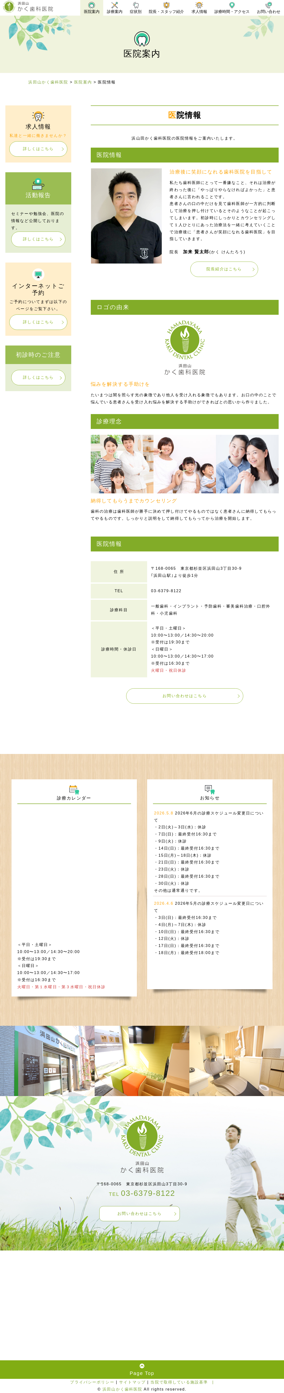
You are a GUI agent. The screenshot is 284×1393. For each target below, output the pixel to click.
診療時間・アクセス (231, 8)
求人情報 (198, 8)
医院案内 (89, 8)
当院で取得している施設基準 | (182, 1382)
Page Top (142, 1369)
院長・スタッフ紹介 (165, 8)
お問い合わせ (268, 8)
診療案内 (112, 8)
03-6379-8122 (148, 1193)
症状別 (134, 8)
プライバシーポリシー (92, 1382)
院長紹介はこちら (224, 269)
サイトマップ (132, 1382)
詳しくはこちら (38, 149)
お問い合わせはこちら (184, 696)
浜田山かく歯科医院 (122, 1389)
